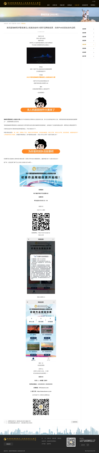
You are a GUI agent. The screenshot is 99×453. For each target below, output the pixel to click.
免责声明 (49, 443)
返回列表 (74, 421)
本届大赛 (62, 5)
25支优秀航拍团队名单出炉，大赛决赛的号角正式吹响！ (20, 422)
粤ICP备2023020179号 (90, 450)
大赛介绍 (54, 5)
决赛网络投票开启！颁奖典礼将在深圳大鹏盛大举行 (19, 421)
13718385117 (87, 440)
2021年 (18, 23)
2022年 (88, 40)
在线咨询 (83, 445)
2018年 (88, 52)
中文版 (93, 1)
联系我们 (93, 5)
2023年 (88, 36)
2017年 (88, 56)
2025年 (88, 29)
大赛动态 (69, 5)
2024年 (88, 33)
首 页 (44, 438)
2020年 (88, 48)
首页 (48, 5)
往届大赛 (77, 5)
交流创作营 (85, 5)
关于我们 (44, 443)
